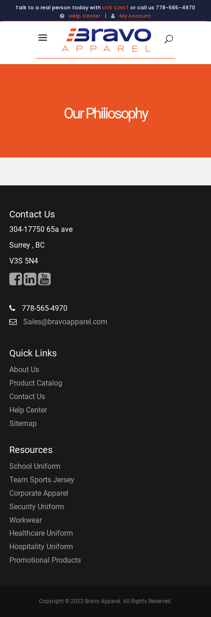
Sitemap (23, 423)
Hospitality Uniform (41, 546)
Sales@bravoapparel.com (65, 321)
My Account (135, 16)
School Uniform (34, 466)
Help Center (84, 16)
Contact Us (27, 396)
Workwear (25, 520)
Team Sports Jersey (41, 479)
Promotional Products (45, 560)
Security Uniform (36, 506)
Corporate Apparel (38, 493)
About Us (24, 369)
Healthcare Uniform (41, 533)
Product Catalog (35, 383)
